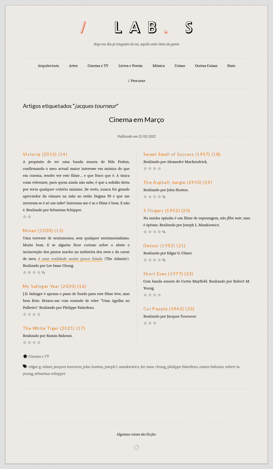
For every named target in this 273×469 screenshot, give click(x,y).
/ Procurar (136, 80)
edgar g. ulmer (40, 366)
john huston (93, 366)
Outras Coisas (206, 65)
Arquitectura (48, 65)
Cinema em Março (136, 119)
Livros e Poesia (130, 65)
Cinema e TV (98, 65)
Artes (73, 65)
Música (158, 65)
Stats (231, 65)
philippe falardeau (182, 366)
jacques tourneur (67, 366)
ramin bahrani (211, 366)
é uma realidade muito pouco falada (70, 258)
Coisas (180, 65)
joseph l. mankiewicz (122, 366)
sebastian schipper (50, 373)
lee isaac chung (153, 366)
